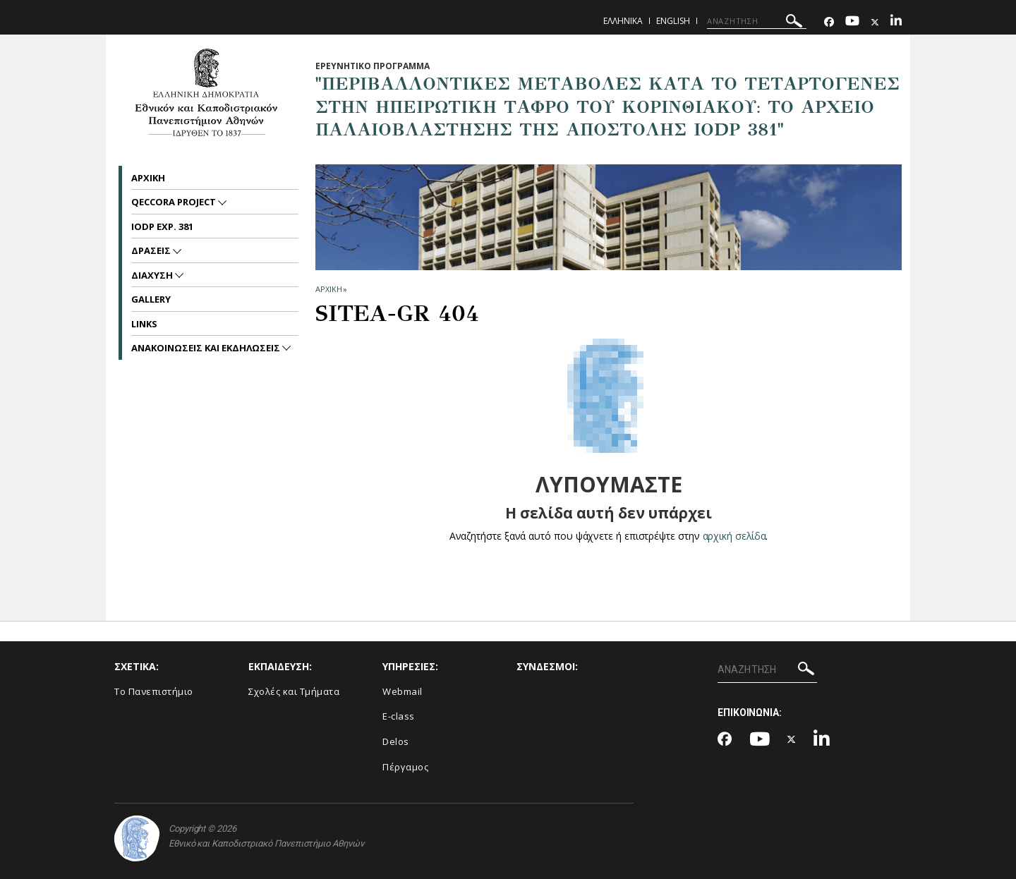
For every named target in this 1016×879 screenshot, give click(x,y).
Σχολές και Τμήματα (293, 691)
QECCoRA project (174, 201)
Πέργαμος (405, 766)
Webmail (402, 691)
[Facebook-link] (829, 22)
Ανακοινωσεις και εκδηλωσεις (206, 347)
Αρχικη (148, 177)
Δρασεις (152, 250)
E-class (398, 716)
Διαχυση (153, 275)
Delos (395, 741)
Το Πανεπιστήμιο (153, 691)
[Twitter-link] (875, 22)
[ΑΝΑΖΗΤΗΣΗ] (756, 21)
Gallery (151, 299)
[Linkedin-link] (896, 22)
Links (144, 323)
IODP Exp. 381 (162, 226)
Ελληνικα (623, 21)
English (673, 21)
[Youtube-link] (852, 22)
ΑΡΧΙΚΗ (328, 289)
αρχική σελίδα (734, 535)
